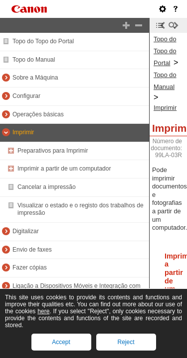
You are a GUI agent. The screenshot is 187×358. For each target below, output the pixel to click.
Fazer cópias (29, 267)
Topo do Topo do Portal (43, 41)
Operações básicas (38, 114)
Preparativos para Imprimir (52, 150)
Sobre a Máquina (35, 77)
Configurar (26, 95)
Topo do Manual (33, 59)
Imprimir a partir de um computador (64, 168)
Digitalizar (25, 231)
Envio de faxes (32, 249)
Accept (61, 342)
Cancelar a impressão (46, 186)
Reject (125, 342)
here (43, 311)
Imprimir (23, 132)
